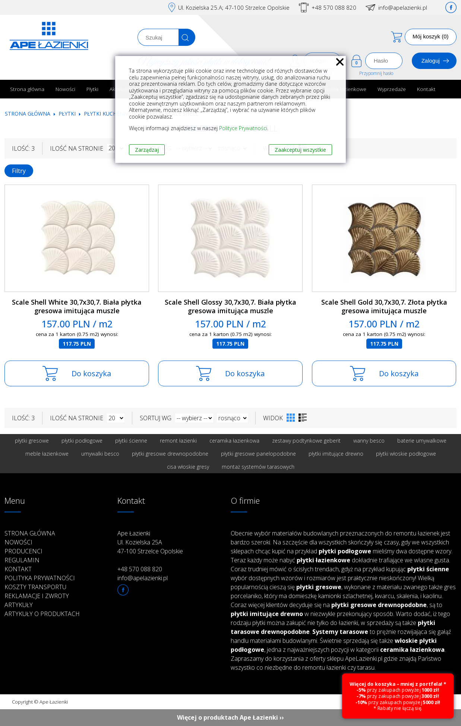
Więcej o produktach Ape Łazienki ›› (230, 717)
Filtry (19, 171)
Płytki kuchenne (107, 113)
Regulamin (22, 560)
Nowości (65, 88)
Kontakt (426, 88)
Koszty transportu (35, 587)
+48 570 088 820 (334, 7)
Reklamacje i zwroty (36, 596)
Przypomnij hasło (376, 73)
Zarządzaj (147, 149)
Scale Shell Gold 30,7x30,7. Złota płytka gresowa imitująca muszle (384, 306)
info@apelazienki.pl (402, 7)
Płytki (92, 88)
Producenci (23, 551)
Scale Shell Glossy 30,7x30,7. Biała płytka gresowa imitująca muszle (230, 306)
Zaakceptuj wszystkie (300, 149)
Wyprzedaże (392, 88)
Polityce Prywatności (243, 128)
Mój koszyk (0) (431, 36)
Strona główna (27, 88)
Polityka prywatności (39, 578)
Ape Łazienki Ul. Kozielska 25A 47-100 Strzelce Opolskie (150, 542)
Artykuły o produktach (42, 614)
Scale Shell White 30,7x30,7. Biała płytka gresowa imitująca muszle (77, 306)
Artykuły (18, 605)
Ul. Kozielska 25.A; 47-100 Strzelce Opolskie (234, 7)
